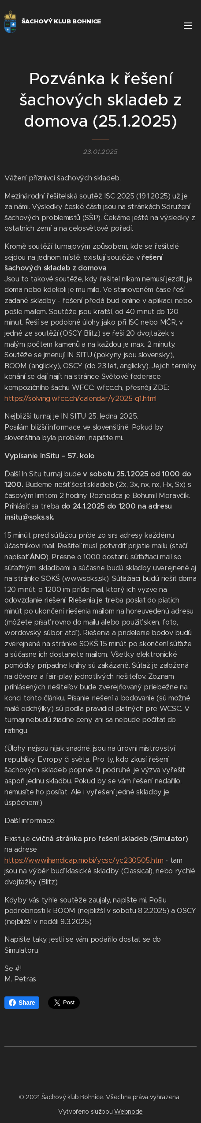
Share (22, 1002)
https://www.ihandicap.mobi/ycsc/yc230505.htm (84, 860)
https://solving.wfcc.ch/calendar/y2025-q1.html (80, 398)
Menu (188, 25)
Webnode (128, 1112)
